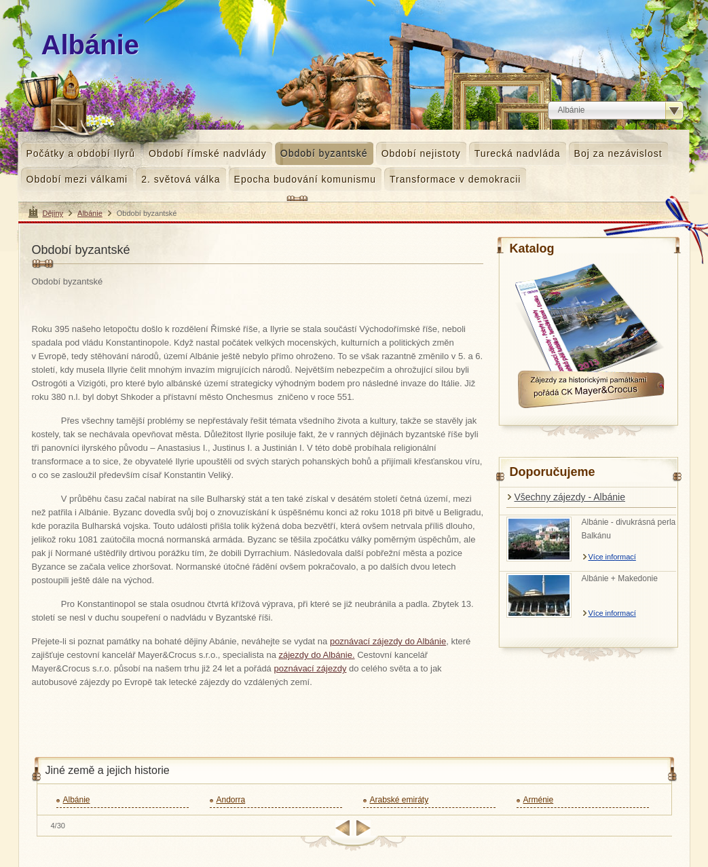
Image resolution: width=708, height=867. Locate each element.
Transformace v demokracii (455, 179)
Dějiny (53, 213)
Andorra (231, 800)
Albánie (90, 213)
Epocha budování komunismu (305, 179)
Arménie (538, 800)
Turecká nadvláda (517, 153)
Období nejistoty (421, 153)
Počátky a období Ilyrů (81, 153)
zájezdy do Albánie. (316, 655)
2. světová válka (180, 179)
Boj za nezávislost (618, 153)
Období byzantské (324, 153)
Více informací (612, 557)
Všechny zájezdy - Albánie (570, 497)
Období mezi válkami (77, 179)
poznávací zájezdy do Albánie (388, 641)
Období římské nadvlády (208, 153)
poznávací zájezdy (310, 668)
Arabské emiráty (399, 800)
